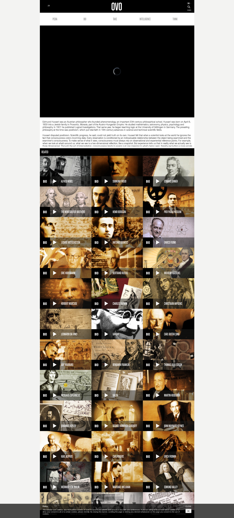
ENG (188, 3)
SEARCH (189, 10)
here (88, 512)
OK (188, 511)
